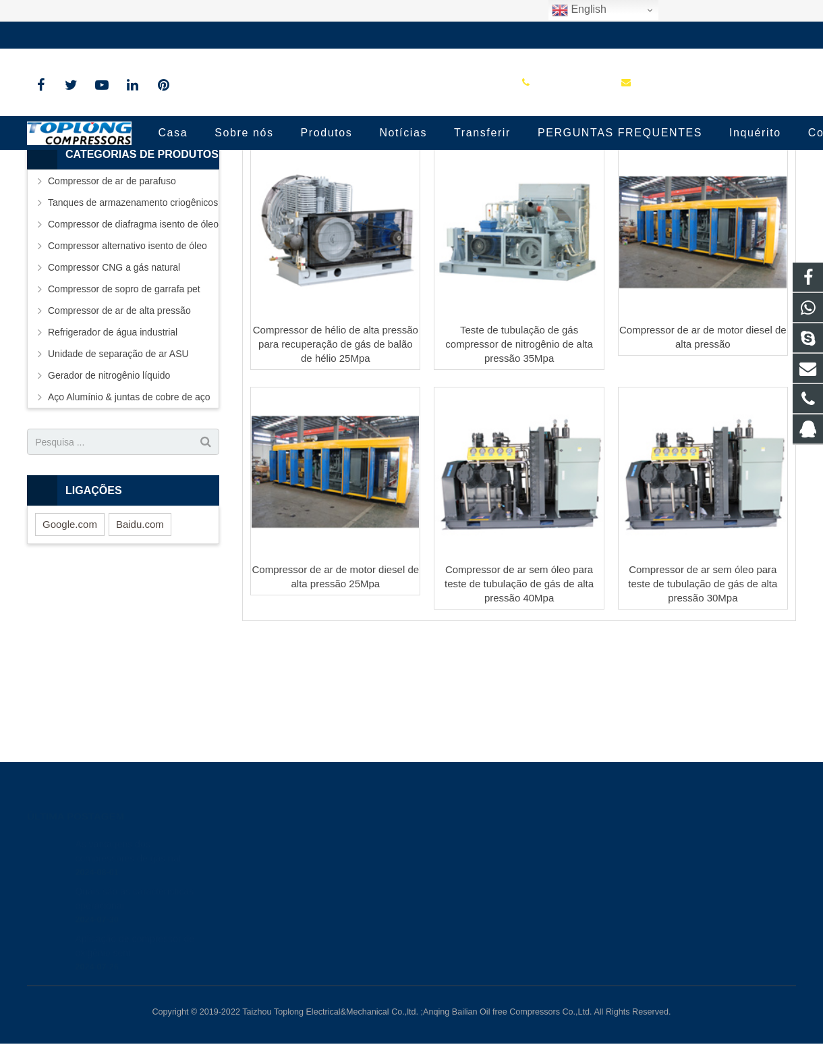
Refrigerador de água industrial (112, 442)
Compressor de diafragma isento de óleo (133, 334)
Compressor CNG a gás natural (114, 377)
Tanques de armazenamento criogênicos (133, 312)
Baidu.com (140, 634)
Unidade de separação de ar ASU (118, 463)
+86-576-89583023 (77, 35)
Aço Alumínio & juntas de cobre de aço (129, 507)
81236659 (456, 841)
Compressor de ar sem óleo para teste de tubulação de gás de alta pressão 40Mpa (519, 694)
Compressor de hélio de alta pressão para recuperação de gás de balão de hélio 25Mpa (335, 454)
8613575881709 (466, 860)
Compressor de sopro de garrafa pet (124, 399)
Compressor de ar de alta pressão (119, 420)
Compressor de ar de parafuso (112, 291)
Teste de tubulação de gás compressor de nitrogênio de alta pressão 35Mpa (518, 454)
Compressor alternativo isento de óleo (127, 355)
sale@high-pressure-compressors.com (219, 35)
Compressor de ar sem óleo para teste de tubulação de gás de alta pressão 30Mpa (702, 694)
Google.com (69, 634)
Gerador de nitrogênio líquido (109, 485)
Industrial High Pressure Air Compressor (411, 183)
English (579, 10)
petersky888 (459, 919)
